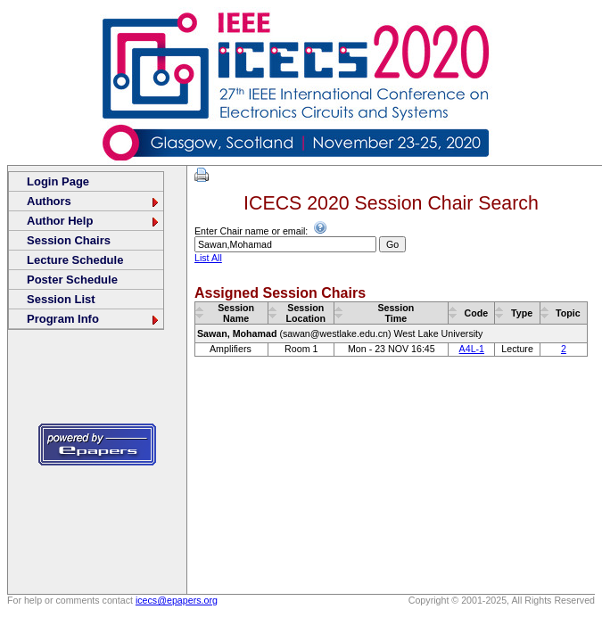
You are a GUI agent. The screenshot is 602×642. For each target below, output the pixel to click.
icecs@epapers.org (177, 600)
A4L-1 (471, 348)
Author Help (94, 220)
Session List (61, 299)
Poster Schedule (72, 279)
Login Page (58, 181)
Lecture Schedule (75, 260)
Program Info (94, 318)
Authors (94, 201)
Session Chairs (69, 240)
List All (208, 257)
